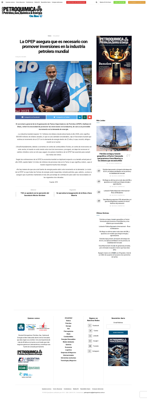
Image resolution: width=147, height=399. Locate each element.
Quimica (68, 344)
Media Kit (37, 2)
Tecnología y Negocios (68, 360)
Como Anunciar (20, 2)
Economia (68, 347)
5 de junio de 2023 (20, 56)
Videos (68, 320)
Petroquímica (68, 331)
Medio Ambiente (68, 342)
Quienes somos (10, 2)
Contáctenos (29, 2)
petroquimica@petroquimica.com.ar (94, 392)
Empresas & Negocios (68, 352)
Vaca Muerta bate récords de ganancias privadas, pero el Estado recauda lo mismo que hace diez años (114, 248)
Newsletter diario (46, 2)
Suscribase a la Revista (137, 2)
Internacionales (68, 355)
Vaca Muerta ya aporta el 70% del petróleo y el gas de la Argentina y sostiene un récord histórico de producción (117, 201)
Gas (68, 328)
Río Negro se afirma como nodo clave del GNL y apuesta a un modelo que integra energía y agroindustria (117, 182)
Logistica (68, 350)
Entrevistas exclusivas (68, 358)
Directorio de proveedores (76, 2)
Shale (68, 334)
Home (49, 36)
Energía (68, 326)
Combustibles (68, 336)
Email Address (118, 322)
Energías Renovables (68, 339)
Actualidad (56, 36)
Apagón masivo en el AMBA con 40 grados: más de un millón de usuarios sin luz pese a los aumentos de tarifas (114, 255)
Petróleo (68, 323)
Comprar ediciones (57, 2)
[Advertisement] (114, 101)
